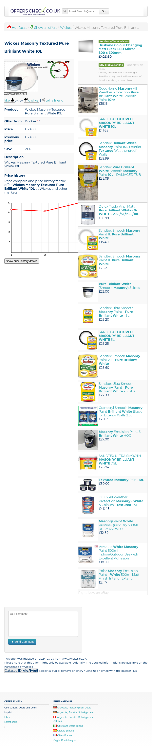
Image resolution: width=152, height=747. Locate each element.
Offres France (62, 735)
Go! (104, 11)
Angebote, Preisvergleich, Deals (72, 707)
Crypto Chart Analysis (64, 740)
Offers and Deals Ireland (68, 726)
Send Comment (22, 641)
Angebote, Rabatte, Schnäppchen (73, 712)
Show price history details (21, 261)
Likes (7, 717)
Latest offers (10, 722)
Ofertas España (63, 730)
